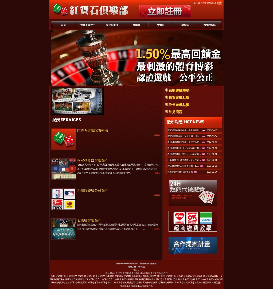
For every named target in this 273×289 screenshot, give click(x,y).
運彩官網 (110, 276)
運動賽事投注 (87, 25)
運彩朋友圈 (61, 276)
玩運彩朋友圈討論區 (125, 282)
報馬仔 (153, 276)
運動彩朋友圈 (162, 279)
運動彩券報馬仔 (126, 279)
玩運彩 (146, 276)
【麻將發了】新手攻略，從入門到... (184, 160)
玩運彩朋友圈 (169, 276)
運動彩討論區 (188, 279)
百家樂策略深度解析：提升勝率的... (184, 130)
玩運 (72, 282)
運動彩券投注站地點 (60, 282)
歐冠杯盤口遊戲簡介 (92, 160)
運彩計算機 (92, 276)
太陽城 (136, 25)
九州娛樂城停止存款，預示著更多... (184, 154)
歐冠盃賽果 (147, 285)
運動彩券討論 (97, 279)
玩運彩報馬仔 (94, 282)
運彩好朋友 (137, 276)
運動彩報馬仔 (175, 279)
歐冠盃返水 (125, 285)
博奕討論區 (210, 25)
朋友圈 (160, 276)
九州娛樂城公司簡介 (92, 190)
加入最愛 (202, 3)
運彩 (53, 276)
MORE (157, 135)
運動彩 (180, 276)
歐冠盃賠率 (206, 282)
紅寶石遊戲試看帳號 (92, 130)
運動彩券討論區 (111, 279)
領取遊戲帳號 (179, 90)
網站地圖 (212, 3)
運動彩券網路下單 (214, 279)
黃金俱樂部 (112, 25)
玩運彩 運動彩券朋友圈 (146, 282)
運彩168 (101, 276)
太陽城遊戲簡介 (89, 220)
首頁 (63, 25)
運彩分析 (82, 276)
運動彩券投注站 (57, 279)
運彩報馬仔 (72, 276)
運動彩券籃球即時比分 (145, 279)
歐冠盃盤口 (217, 282)
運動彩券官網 (71, 279)
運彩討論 (119, 276)
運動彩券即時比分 (213, 276)
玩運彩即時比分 (108, 282)
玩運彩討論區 (81, 282)
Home (194, 3)
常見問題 (175, 112)
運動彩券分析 (198, 276)
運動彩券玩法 (84, 279)
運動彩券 (188, 276)
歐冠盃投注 (136, 285)
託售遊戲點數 (179, 105)
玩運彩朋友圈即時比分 (168, 282)
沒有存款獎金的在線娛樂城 (180, 172)
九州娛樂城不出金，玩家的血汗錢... (184, 148)
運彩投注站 (201, 279)
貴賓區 (161, 25)
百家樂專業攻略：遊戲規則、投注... (184, 136)
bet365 (185, 25)
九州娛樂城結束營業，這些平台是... (184, 142)
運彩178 (127, 276)
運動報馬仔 (184, 282)
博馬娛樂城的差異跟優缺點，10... (183, 166)
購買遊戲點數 (179, 98)
